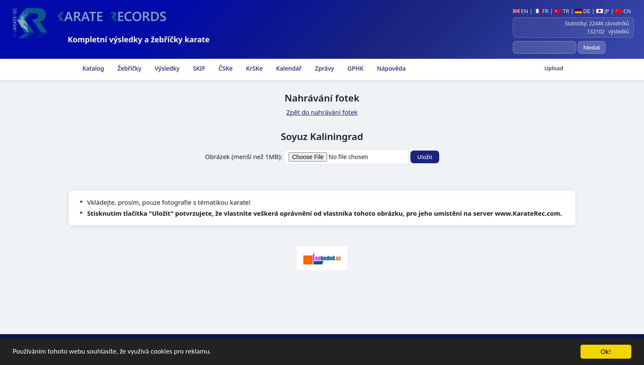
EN (520, 11)
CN (623, 11)
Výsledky (166, 68)
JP (602, 11)
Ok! (606, 352)
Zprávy (324, 68)
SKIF (198, 68)
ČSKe (225, 68)
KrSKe (254, 68)
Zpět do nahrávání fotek (322, 112)
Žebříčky (128, 68)
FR (541, 11)
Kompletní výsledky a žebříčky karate (138, 39)
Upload (553, 68)
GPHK (354, 68)
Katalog (92, 68)
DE (582, 11)
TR (561, 11)
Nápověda (390, 68)
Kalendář (288, 68)
